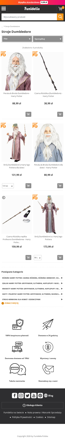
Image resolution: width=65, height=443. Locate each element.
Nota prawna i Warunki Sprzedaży (44, 412)
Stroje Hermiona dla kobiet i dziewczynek (21, 299)
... (2, 26)
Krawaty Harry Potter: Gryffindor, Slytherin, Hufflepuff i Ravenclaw (33, 289)
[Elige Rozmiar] (8, 185)
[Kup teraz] (28, 114)
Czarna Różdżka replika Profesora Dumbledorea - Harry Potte (17, 239)
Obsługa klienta (32, 405)
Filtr (5, 38)
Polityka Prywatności (22, 417)
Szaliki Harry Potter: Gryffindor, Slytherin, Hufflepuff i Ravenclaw (33, 283)
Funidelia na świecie (14, 412)
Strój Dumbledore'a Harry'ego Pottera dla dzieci (16, 166)
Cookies (39, 417)
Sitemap (51, 417)
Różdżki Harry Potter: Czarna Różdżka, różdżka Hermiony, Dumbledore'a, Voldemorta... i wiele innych (33, 278)
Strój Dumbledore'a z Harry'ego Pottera (48, 238)
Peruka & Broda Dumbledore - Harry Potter (16, 95)
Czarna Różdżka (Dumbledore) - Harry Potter (48, 95)
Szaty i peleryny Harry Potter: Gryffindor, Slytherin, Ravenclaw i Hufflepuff (33, 294)
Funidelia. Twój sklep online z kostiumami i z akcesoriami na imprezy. (32, 8)
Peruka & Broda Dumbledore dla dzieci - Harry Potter (48, 166)
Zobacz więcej (11, 303)
